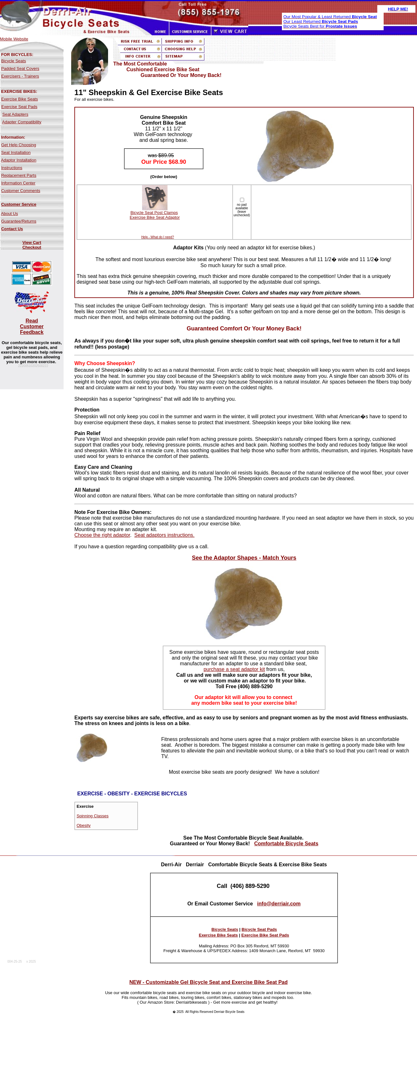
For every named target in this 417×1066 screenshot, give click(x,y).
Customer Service (19, 204)
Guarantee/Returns (19, 221)
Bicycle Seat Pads (259, 929)
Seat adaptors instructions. (164, 535)
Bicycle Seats (13, 61)
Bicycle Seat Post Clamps (154, 212)
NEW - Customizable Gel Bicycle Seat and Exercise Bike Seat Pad (208, 982)
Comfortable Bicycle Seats (286, 843)
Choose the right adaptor (102, 535)
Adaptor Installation (18, 160)
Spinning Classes (92, 815)
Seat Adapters (15, 114)
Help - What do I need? (157, 237)
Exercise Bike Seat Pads (265, 935)
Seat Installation (16, 152)
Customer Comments (20, 190)
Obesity (84, 825)
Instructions (11, 167)
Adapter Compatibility (22, 122)
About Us (9, 213)
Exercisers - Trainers (20, 76)
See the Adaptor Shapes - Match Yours (244, 558)
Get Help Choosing (18, 144)
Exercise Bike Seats (19, 99)
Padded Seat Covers (20, 68)
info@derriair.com (279, 903)
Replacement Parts (19, 175)
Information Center (18, 183)
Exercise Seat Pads (19, 106)
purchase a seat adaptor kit (234, 669)
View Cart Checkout (31, 245)
